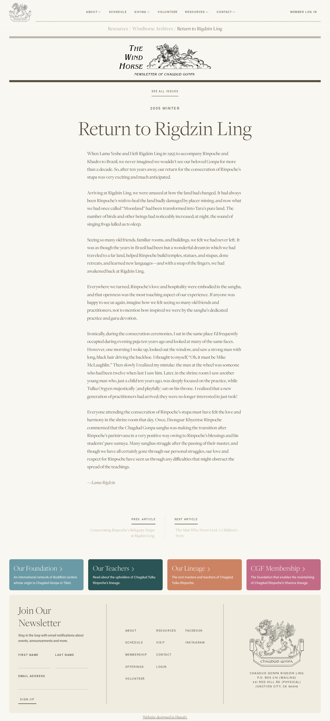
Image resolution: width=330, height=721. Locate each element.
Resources (118, 28)
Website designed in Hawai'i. (165, 717)
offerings (134, 667)
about (91, 12)
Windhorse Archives (152, 28)
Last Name (64, 655)
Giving (140, 12)
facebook (194, 630)
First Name (28, 655)
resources (195, 12)
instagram (195, 642)
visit (160, 642)
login (161, 667)
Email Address (31, 676)
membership (136, 654)
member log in (303, 12)
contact (224, 12)
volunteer (167, 12)
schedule (118, 12)
